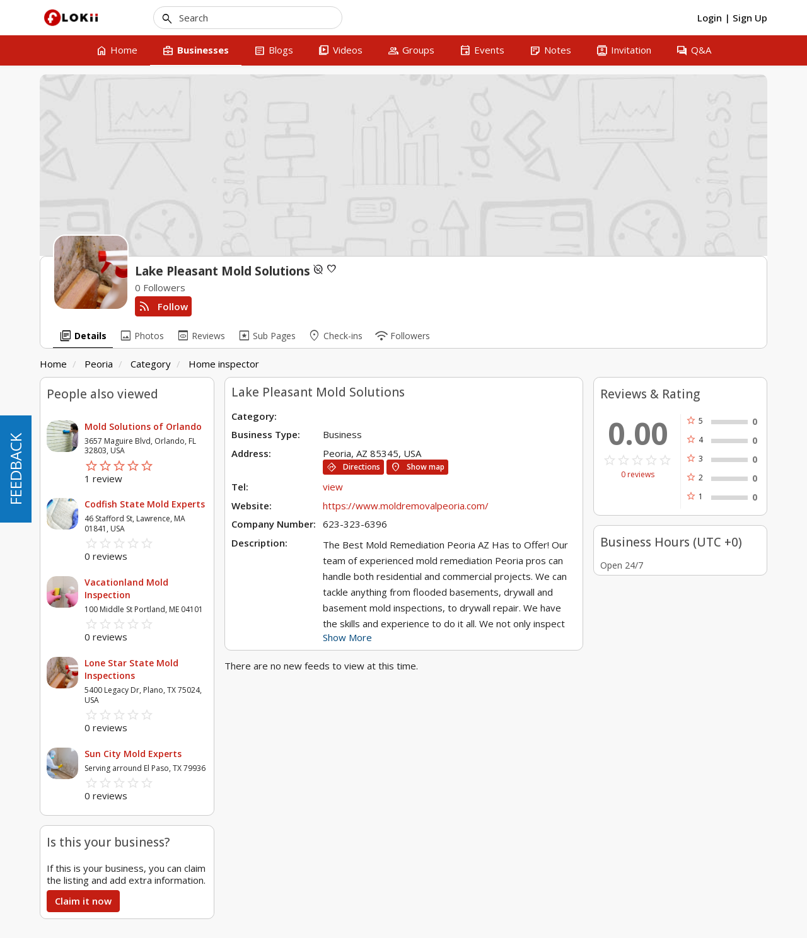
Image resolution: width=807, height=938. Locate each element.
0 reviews (637, 475)
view (333, 486)
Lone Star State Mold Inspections (131, 669)
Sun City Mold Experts (133, 754)
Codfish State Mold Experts (144, 504)
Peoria (98, 363)
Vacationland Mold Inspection (126, 588)
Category (151, 363)
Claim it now (83, 901)
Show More (347, 637)
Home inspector (224, 363)
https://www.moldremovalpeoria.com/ (406, 505)
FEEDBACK (15, 469)
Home (53, 363)
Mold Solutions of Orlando (143, 426)
